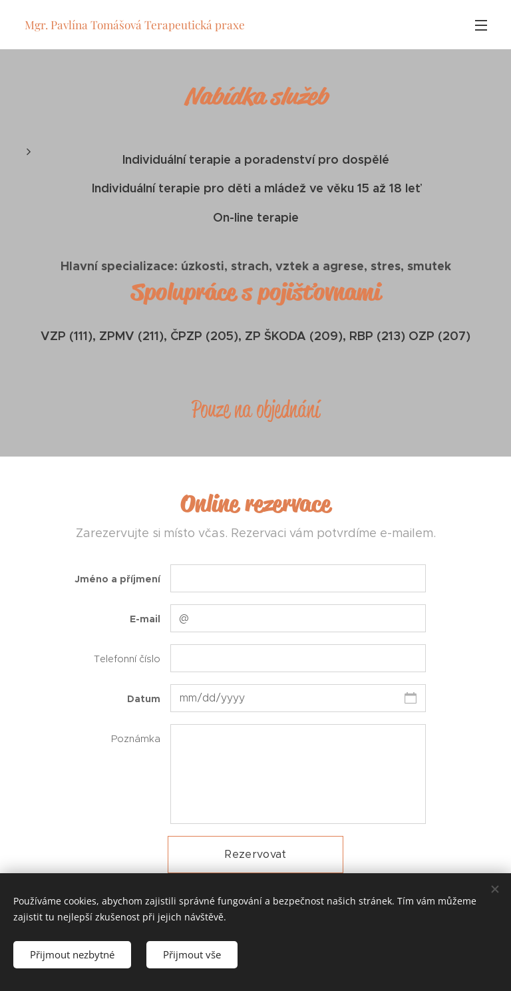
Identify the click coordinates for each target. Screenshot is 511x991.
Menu (481, 25)
